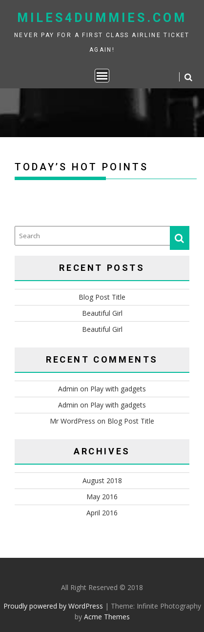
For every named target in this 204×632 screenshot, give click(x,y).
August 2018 (102, 480)
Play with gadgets (118, 388)
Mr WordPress (72, 421)
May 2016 (102, 496)
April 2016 (102, 512)
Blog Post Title (102, 297)
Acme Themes (107, 616)
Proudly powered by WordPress (53, 606)
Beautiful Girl (102, 313)
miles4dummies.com (102, 18)
